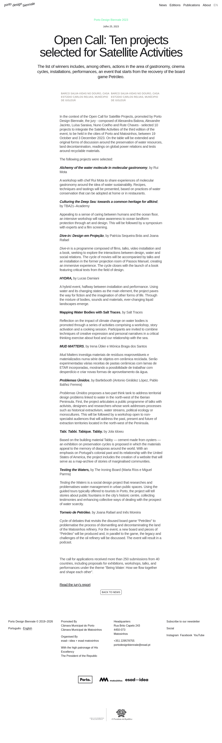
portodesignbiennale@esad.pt (132, 644)
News (163, 5)
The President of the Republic (79, 655)
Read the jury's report (75, 585)
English (27, 628)
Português (14, 628)
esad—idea (68, 640)
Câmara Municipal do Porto (77, 625)
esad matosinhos (88, 640)
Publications (191, 5)
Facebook (186, 635)
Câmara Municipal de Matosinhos (81, 629)
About (207, 5)
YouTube (198, 635)
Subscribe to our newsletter (183, 621)
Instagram (172, 635)
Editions (175, 5)
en (216, 5)
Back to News (111, 592)
